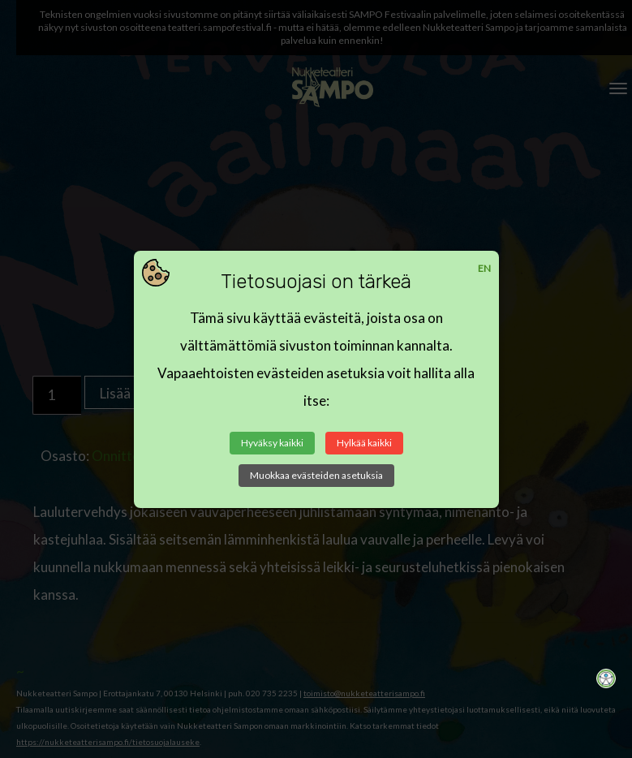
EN (484, 268)
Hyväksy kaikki (272, 443)
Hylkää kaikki (364, 443)
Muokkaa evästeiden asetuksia (316, 475)
